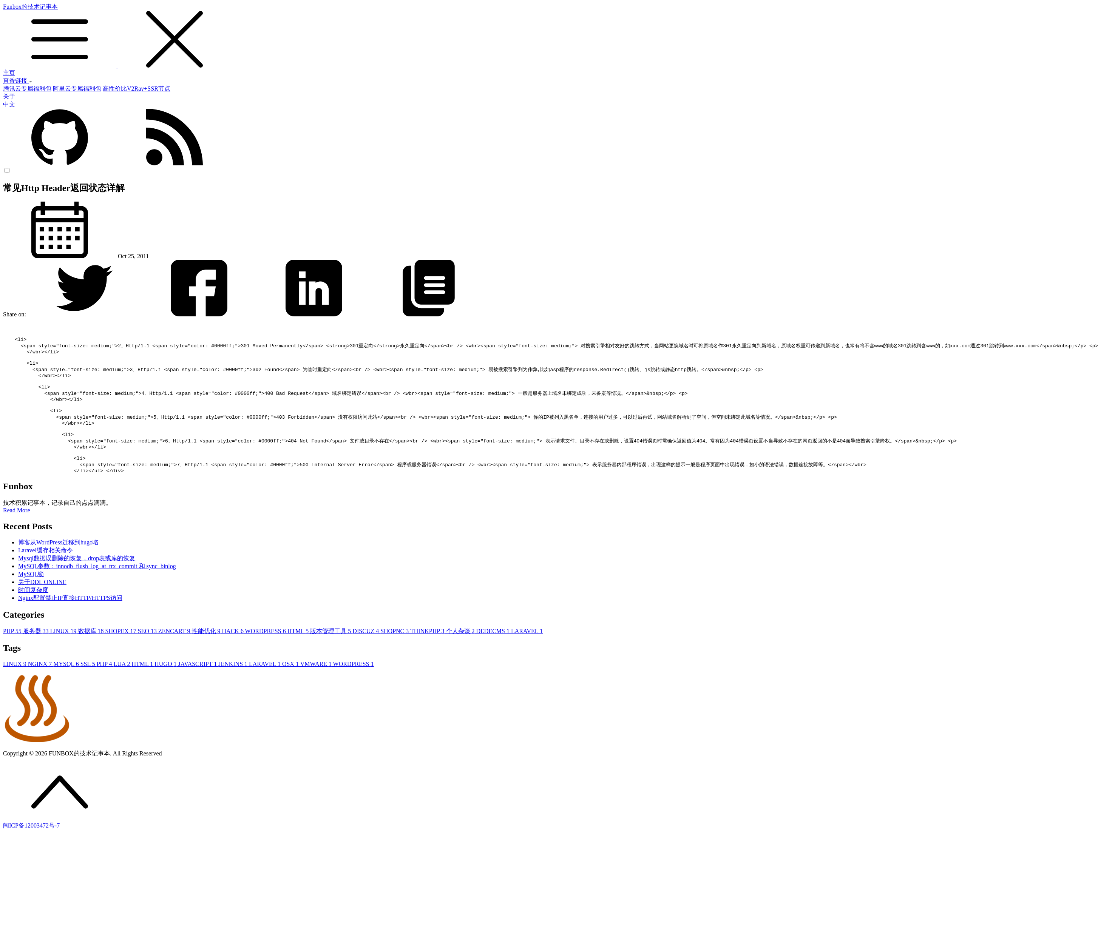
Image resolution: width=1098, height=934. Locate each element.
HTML (298, 652)
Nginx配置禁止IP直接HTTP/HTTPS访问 (70, 619)
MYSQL (66, 685)
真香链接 (17, 80)
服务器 (36, 652)
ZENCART (175, 652)
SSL (88, 685)
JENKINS (233, 685)
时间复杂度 (33, 611)
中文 (9, 104)
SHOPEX (121, 652)
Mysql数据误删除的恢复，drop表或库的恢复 (76, 579)
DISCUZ (366, 652)
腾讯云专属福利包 (27, 88)
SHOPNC (395, 652)
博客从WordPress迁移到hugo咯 (58, 564)
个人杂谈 (461, 652)
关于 (9, 96)
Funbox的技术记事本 (549, 36)
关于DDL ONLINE (42, 603)
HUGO (166, 685)
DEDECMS (493, 652)
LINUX (64, 652)
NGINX (41, 685)
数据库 (91, 652)
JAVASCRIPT (198, 685)
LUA (122, 685)
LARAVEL (527, 652)
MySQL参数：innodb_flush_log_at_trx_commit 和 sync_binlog (97, 587)
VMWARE (316, 685)
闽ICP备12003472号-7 (31, 847)
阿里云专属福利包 (77, 88)
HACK (233, 652)
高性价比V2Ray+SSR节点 (136, 88)
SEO (148, 652)
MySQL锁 (31, 595)
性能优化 (207, 652)
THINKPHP (428, 652)
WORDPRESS (266, 652)
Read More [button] (16, 532)
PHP (13, 652)
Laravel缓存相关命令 (45, 572)
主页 (9, 72)
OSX (291, 685)
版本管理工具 (331, 652)
